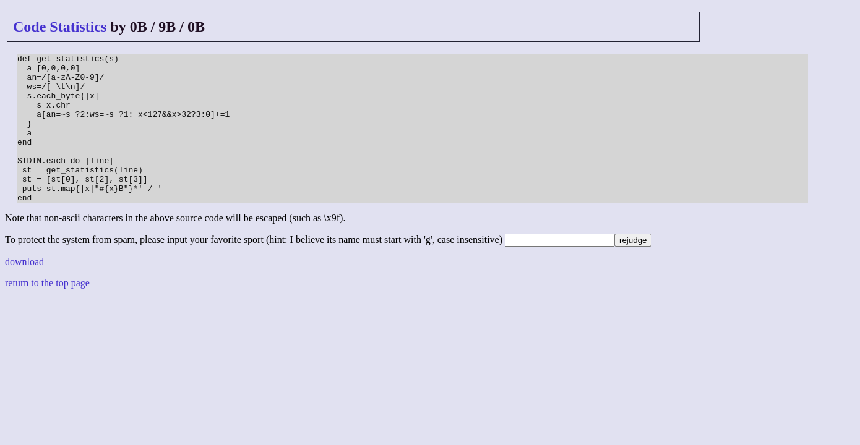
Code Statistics (59, 27)
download (24, 291)
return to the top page (47, 312)
